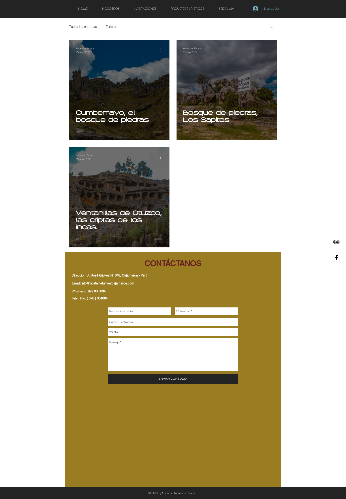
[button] (271, 27)
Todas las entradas (83, 26)
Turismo (111, 26)
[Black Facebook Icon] (336, 257)
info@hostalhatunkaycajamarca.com (107, 283)
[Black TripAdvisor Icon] (336, 241)
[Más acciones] (162, 50)
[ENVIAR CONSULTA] (173, 379)
